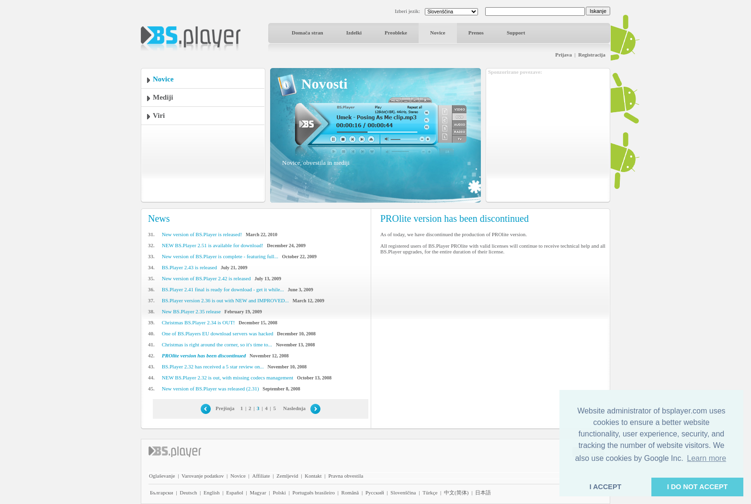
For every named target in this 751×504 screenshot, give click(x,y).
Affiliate (261, 476)
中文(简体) (456, 492)
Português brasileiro (314, 492)
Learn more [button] (706, 458)
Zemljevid (287, 476)
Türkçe (429, 492)
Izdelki (354, 32)
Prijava (563, 54)
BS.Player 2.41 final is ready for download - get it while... (223, 289)
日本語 (483, 492)
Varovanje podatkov (203, 476)
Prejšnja (225, 408)
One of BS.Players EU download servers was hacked (217, 333)
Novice (437, 32)
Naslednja (294, 408)
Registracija (591, 54)
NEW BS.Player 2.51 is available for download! (212, 245)
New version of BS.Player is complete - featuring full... (220, 256)
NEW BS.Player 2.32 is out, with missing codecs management (227, 377)
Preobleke (396, 32)
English (212, 492)
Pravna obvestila (345, 476)
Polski (279, 492)
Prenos (476, 32)
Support (516, 32)
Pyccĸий (374, 492)
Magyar (258, 492)
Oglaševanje (162, 476)
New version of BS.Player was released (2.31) (210, 388)
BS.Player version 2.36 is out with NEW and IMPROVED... (225, 300)
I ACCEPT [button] (606, 487)
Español (234, 492)
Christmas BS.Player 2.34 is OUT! (198, 322)
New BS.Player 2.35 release (191, 311)
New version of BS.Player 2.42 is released (206, 278)
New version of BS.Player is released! (202, 234)
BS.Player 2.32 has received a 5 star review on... (213, 366)
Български (161, 492)
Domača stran (307, 32)
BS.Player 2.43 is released (189, 267)
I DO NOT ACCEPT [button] (697, 487)
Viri (159, 115)
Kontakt (313, 476)
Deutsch (188, 492)
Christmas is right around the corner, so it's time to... (217, 344)
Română (350, 492)
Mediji (163, 97)
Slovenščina (403, 492)
